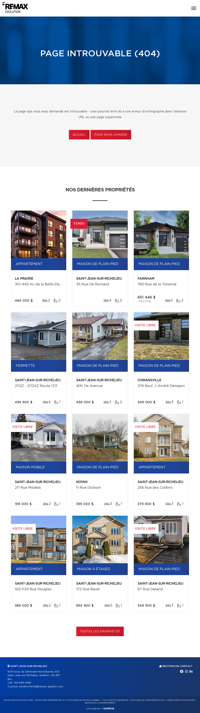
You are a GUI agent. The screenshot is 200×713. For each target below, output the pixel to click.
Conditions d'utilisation (180, 700)
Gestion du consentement (100, 703)
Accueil (79, 135)
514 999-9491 (22, 683)
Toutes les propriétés (100, 631)
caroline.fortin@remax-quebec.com (41, 686)
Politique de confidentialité (147, 700)
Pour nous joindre (110, 135)
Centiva (108, 708)
